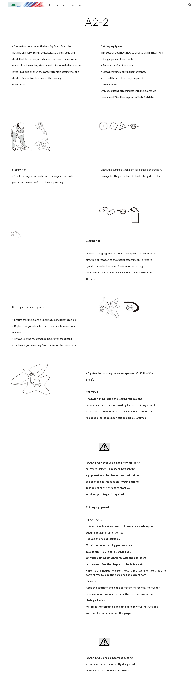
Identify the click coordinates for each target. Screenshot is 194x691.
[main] (97, 22)
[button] (4, 5)
